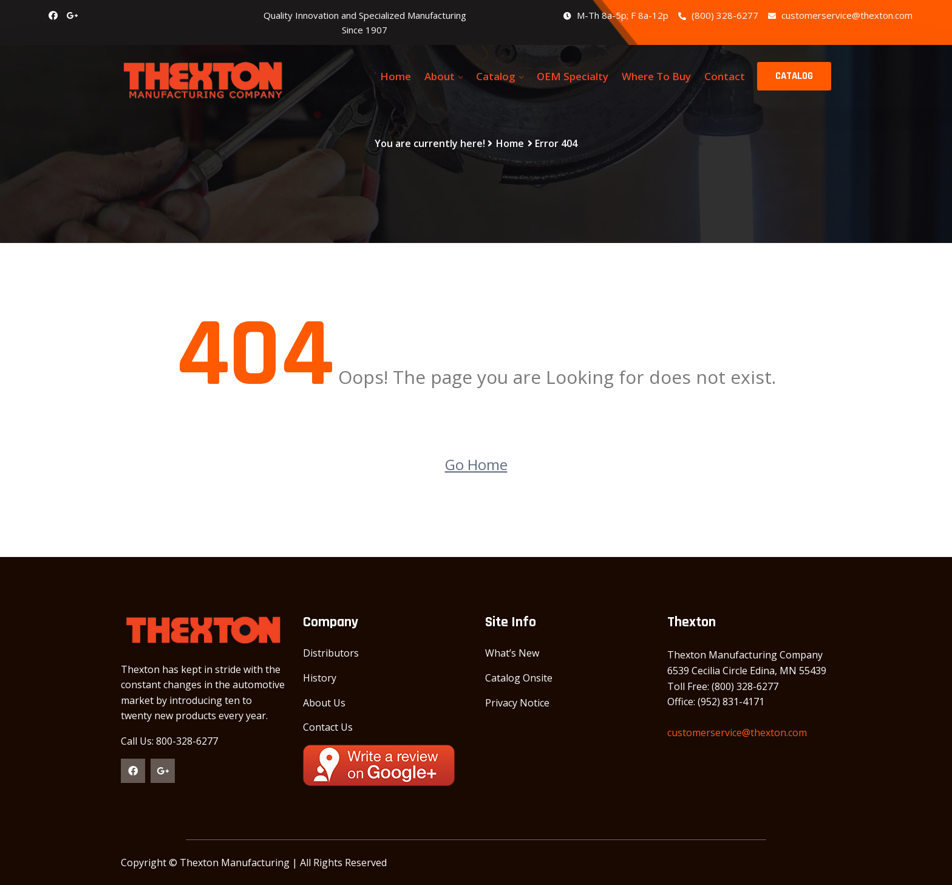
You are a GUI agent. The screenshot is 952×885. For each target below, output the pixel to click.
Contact (724, 76)
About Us (324, 702)
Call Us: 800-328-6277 (169, 741)
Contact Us (328, 727)
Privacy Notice (517, 702)
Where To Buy (656, 76)
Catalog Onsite (518, 678)
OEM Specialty (572, 76)
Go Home (476, 464)
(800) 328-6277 (718, 15)
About (439, 76)
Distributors (331, 653)
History (319, 678)
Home (395, 76)
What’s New (512, 653)
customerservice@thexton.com (840, 15)
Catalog (495, 76)
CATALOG (794, 76)
